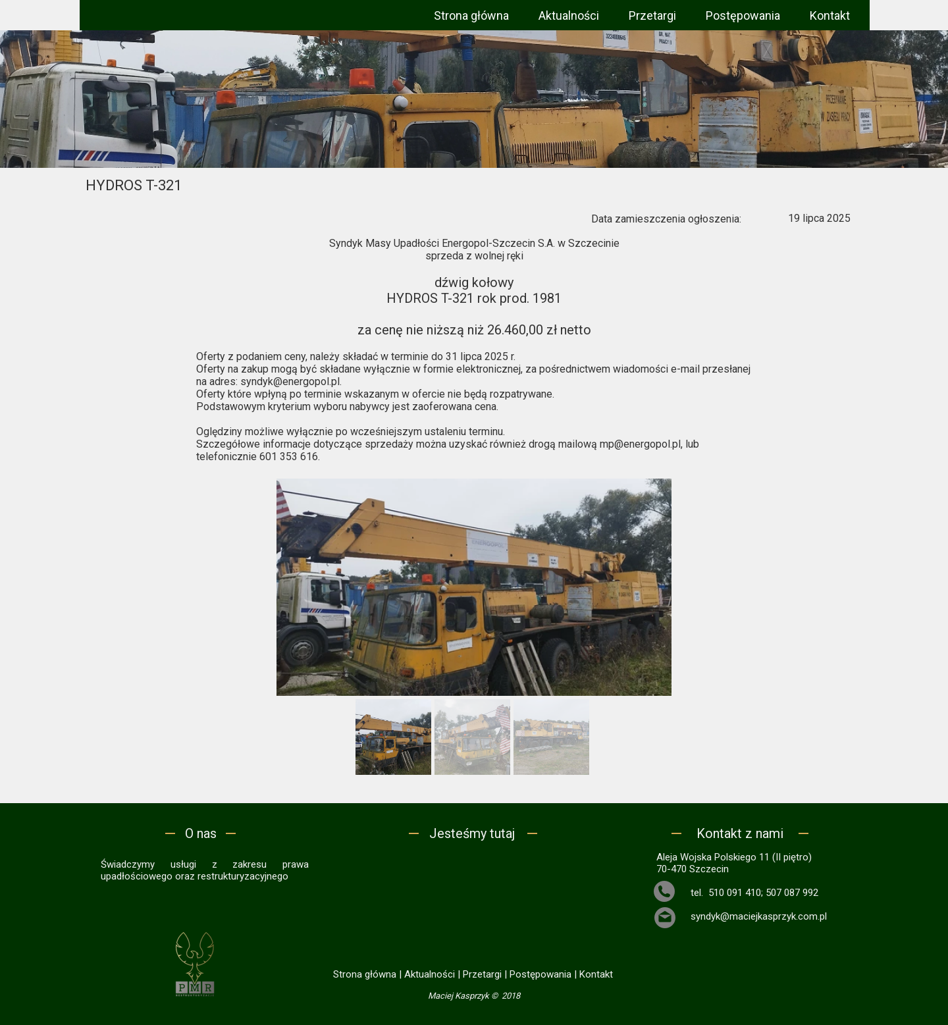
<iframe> (473, 903)
